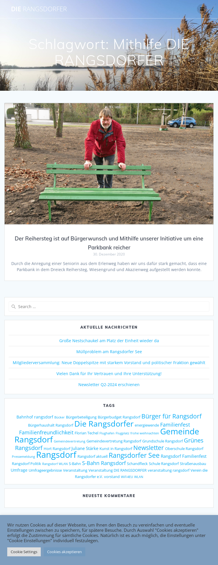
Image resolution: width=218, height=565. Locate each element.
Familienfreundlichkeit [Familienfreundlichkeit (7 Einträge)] (46, 432)
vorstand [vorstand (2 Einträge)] (112, 476)
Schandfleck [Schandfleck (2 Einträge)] (137, 463)
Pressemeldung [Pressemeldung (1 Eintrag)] (23, 457)
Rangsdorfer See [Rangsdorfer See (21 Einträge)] (134, 455)
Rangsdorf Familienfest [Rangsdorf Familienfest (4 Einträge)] (183, 456)
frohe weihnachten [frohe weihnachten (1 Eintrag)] (144, 433)
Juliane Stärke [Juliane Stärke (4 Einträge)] (84, 448)
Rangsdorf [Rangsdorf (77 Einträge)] (56, 454)
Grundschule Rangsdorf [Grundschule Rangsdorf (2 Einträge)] (162, 441)
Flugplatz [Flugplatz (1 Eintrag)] (122, 433)
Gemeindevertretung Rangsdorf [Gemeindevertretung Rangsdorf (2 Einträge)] (113, 441)
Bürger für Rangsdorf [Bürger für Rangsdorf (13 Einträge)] (171, 416)
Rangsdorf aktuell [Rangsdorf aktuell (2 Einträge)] (92, 456)
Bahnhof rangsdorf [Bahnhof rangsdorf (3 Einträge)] (34, 417)
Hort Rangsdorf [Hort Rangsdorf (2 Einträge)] (57, 448)
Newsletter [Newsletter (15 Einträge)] (148, 447)
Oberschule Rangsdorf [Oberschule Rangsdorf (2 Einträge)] (184, 448)
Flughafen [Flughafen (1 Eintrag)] (106, 433)
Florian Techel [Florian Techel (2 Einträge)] (86, 433)
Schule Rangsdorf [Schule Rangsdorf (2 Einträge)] (164, 463)
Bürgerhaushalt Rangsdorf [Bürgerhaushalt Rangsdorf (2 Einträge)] (50, 425)
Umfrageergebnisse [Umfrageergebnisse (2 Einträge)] (45, 470)
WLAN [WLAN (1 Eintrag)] (138, 477)
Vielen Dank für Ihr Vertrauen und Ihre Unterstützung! (109, 373)
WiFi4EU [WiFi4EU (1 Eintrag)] (127, 477)
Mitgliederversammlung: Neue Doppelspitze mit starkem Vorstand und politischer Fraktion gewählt (109, 362)
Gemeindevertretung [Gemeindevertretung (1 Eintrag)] (69, 441)
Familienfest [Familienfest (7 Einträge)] (175, 424)
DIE (39, 9)
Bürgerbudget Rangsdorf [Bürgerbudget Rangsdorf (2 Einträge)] (119, 417)
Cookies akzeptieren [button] (64, 551)
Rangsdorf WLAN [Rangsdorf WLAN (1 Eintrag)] (55, 464)
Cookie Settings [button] (24, 551)
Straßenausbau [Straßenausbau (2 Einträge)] (193, 463)
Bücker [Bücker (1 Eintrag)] (59, 417)
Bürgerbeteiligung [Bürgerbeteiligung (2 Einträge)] (81, 417)
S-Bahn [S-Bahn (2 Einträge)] (75, 463)
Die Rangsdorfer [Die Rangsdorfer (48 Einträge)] (104, 423)
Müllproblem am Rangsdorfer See (109, 351)
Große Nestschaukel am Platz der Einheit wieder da (109, 340)
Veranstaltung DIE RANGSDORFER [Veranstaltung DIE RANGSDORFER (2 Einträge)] (117, 470)
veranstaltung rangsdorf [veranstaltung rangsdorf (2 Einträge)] (168, 470)
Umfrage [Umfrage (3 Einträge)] (19, 470)
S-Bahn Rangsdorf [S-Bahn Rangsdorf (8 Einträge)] (104, 462)
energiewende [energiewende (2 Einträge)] (147, 425)
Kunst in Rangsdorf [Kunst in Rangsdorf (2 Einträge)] (115, 448)
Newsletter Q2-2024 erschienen (109, 384)
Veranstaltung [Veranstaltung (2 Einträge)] (75, 470)
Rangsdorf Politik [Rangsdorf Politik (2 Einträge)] (26, 463)
